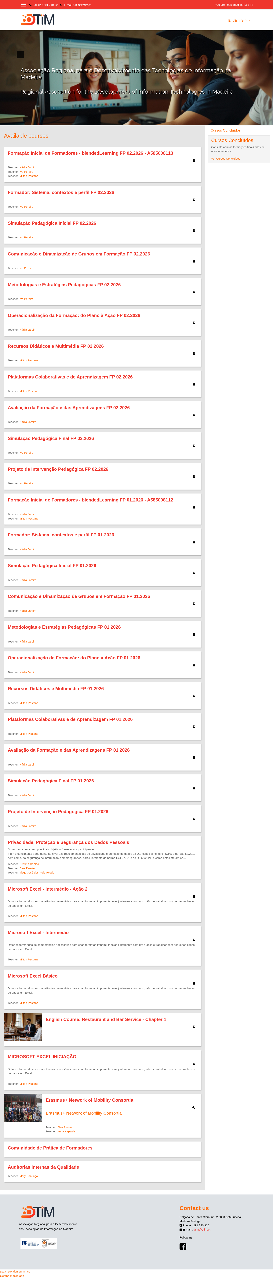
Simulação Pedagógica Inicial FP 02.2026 (52, 223)
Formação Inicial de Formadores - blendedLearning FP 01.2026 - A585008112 (90, 499)
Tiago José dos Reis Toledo (36, 872)
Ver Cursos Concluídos (225, 158)
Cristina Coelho (29, 864)
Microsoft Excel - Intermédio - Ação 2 (48, 889)
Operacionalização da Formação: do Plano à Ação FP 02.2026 (74, 315)
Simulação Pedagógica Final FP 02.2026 (51, 438)
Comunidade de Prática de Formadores (50, 1147)
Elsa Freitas (64, 1127)
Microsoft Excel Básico (33, 975)
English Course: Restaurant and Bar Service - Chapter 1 (106, 1019)
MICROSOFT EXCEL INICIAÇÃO (42, 1056)
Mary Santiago (29, 1176)
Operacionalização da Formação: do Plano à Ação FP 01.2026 (74, 657)
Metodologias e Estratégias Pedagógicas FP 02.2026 (64, 284)
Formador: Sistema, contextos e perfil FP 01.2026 (61, 534)
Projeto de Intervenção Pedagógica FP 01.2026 (58, 811)
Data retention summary (15, 1271)
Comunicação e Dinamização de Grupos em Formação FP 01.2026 (79, 596)
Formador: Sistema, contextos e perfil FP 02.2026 (61, 192)
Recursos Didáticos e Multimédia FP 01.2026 (56, 688)
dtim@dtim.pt (83, 4)
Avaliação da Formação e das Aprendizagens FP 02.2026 (69, 407)
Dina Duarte (27, 868)
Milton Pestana (29, 175)
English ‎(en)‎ (237, 20)
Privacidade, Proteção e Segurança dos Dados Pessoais (68, 842)
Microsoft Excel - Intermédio (38, 932)
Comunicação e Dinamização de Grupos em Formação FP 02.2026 (79, 253)
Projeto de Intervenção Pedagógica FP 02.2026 (58, 469)
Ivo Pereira (26, 171)
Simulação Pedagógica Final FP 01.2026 (51, 780)
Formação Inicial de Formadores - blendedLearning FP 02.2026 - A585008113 (90, 153)
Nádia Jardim (28, 167)
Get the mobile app (12, 1275)
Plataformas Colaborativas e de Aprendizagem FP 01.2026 (70, 719)
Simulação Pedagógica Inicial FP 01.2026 (52, 565)
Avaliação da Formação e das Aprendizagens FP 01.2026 (69, 750)
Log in (248, 4)
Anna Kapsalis (66, 1131)
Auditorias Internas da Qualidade (43, 1167)
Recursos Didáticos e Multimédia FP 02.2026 (56, 346)
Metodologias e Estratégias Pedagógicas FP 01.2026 (64, 627)
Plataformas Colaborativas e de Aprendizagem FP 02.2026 (70, 376)
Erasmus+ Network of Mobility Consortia (89, 1100)
